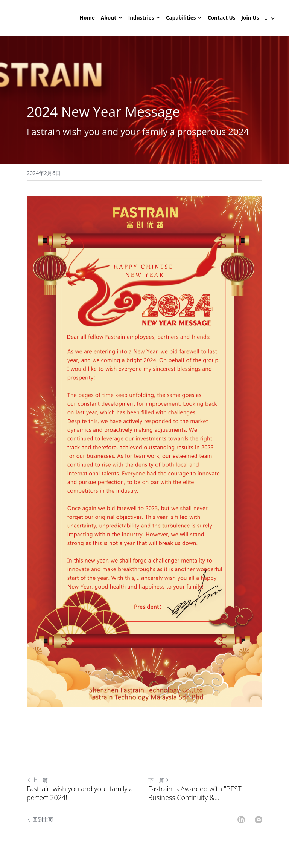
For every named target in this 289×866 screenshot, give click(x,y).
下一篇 (158, 780)
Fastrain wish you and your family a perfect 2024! (80, 793)
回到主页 (40, 820)
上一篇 (37, 780)
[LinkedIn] (241, 820)
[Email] (258, 820)
